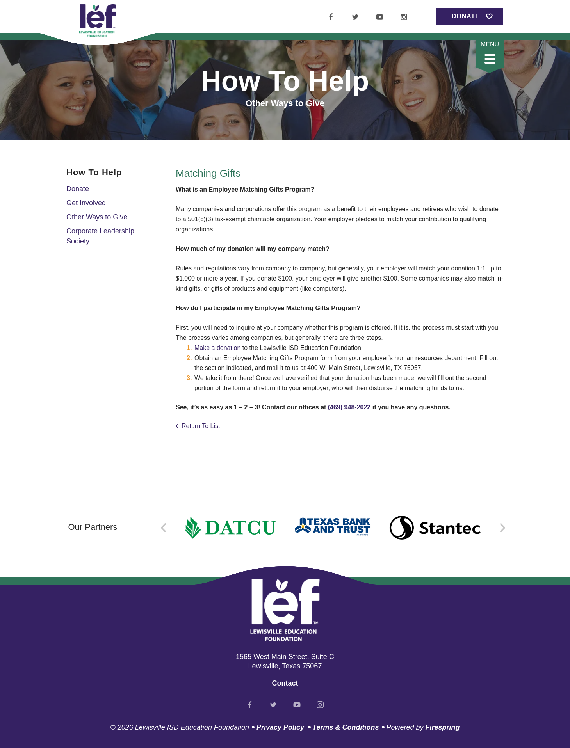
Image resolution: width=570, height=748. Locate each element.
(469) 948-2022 (349, 407)
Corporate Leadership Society (100, 236)
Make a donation (217, 348)
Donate (466, 16)
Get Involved (86, 203)
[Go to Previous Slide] (163, 528)
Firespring (442, 727)
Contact (285, 683)
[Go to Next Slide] (502, 528)
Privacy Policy (280, 727)
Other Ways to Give (96, 217)
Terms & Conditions (345, 727)
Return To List (201, 426)
